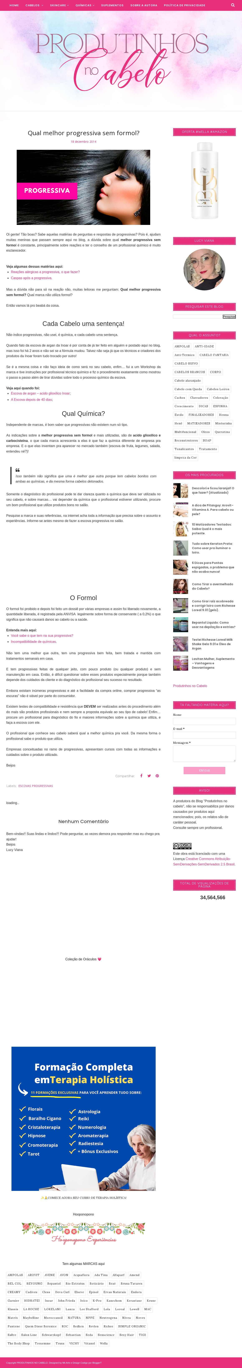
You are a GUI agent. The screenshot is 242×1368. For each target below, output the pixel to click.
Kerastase (134, 1300)
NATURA (74, 1318)
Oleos (205, 432)
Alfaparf (119, 1275)
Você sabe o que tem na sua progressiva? (42, 635)
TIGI (142, 1335)
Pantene (14, 1326)
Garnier (13, 1300)
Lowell (134, 1309)
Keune (151, 1300)
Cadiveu (31, 1292)
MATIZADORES (198, 423)
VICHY (74, 1343)
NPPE (90, 1318)
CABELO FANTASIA (214, 355)
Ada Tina (101, 1275)
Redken (78, 1326)
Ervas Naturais (114, 1292)
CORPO (215, 372)
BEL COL (14, 1283)
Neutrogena (108, 1318)
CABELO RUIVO (186, 363)
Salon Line (29, 1335)
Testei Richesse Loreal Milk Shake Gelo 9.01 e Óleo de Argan (212, 644)
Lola (107, 1309)
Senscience (106, 1335)
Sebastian (73, 1335)
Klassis (13, 1309)
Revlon (94, 1326)
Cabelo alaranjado (188, 380)
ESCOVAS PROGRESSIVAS (35, 786)
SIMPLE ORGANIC (132, 1326)
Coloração (220, 398)
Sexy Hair (127, 1335)
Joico (84, 1300)
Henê (178, 423)
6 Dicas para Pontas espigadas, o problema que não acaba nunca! (213, 567)
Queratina (222, 432)
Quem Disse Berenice (41, 1326)
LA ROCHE (31, 1309)
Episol (93, 1292)
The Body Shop (19, 1343)
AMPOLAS (15, 1275)
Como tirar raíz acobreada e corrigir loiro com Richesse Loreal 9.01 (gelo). (213, 605)
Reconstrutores (186, 440)
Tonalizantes (184, 449)
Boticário (97, 1283)
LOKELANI (52, 1309)
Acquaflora (81, 1275)
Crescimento (184, 406)
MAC (147, 1309)
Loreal (120, 1309)
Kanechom (114, 1300)
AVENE (50, 1275)
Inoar (49, 1300)
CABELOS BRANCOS (190, 372)
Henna (224, 415)
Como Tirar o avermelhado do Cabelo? (212, 586)
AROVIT (34, 1275)
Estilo (179, 415)
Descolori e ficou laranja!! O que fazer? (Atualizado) (213, 490)
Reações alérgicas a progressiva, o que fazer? (45, 272)
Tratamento (208, 449)
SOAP (207, 440)
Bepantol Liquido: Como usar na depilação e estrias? (214, 624)
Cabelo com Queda (188, 389)
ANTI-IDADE (204, 346)
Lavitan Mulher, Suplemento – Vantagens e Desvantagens (213, 663)
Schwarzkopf (51, 1335)
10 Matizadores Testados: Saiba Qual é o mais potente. (212, 528)
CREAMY (14, 1292)
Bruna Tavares (131, 1283)
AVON (64, 1275)
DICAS (203, 406)
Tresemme (43, 1343)
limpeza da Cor (186, 457)
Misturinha (223, 423)
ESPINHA (220, 406)
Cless (46, 1292)
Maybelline (31, 1318)
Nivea (126, 1318)
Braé (112, 1283)
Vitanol (89, 1343)
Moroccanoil (53, 1318)
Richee (108, 1326)
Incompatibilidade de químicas (33, 641)
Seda (89, 1335)
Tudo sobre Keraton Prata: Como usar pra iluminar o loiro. (212, 548)
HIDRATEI (32, 1300)
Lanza (70, 1309)
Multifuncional (185, 432)
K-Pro (97, 1300)
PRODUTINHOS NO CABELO (32, 1363)
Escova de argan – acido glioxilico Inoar (40, 393)
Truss (60, 1343)
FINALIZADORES (201, 415)
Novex (140, 1318)
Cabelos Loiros (218, 389)
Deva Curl (62, 1292)
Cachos (180, 398)
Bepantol (54, 1283)
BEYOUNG (34, 1283)
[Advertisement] (83, 558)
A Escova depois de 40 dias (31, 399)
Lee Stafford (89, 1309)
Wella (104, 1343)
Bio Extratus (75, 1283)
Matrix (13, 1318)
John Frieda (66, 1300)
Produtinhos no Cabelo (190, 686)
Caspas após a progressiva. (31, 278)
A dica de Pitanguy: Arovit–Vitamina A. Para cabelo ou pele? (213, 509)
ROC (65, 1326)
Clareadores (199, 398)
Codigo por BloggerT (91, 1363)
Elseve (79, 1292)
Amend (135, 1275)
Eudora (136, 1292)
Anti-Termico (185, 355)
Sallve (12, 1335)
